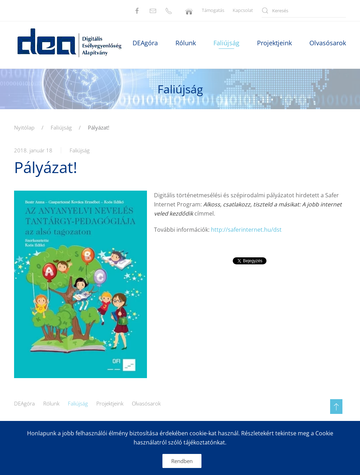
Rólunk (51, 403)
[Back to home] (69, 43)
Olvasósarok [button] (327, 43)
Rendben (182, 460)
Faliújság (226, 43)
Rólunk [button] (185, 43)
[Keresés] (304, 11)
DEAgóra (24, 403)
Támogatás (213, 10)
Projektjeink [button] (274, 43)
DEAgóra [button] (145, 43)
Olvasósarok (146, 403)
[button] (336, 406)
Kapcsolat (243, 10)
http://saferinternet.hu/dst (246, 229)
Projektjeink (109, 403)
